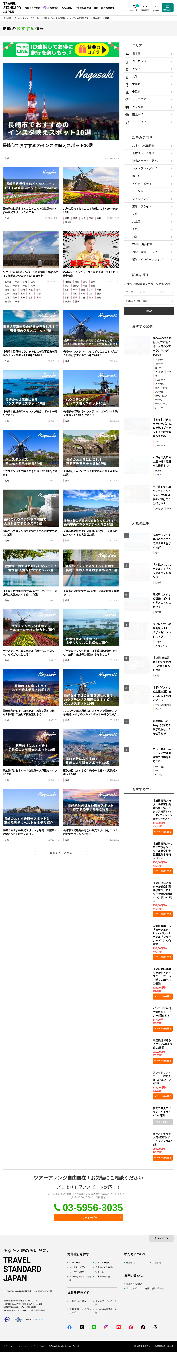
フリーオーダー (88, 1217)
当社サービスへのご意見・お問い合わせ (145, 1288)
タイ (157, 376)
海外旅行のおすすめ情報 (80, 1278)
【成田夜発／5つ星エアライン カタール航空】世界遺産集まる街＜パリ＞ (162, 851)
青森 (17, 281)
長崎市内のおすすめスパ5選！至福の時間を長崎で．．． (91, 592)
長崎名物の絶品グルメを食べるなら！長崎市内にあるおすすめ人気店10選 (90, 533)
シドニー (159, 407)
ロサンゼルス (161, 396)
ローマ (158, 368)
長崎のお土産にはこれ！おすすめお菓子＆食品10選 (90, 473)
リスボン (159, 774)
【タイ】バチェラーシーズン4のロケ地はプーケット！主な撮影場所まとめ (162, 428)
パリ (169, 372)
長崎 (7, 158)
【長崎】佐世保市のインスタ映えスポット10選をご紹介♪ (30, 413)
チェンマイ (160, 380)
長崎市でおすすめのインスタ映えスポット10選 (48, 145)
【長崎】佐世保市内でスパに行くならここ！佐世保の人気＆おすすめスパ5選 (30, 592)
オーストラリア (162, 404)
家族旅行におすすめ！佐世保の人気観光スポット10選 (30, 772)
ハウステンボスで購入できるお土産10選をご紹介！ (30, 473)
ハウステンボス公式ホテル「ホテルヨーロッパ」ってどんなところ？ (28, 652)
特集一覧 (99, 1272)
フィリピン (160, 384)
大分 (83, 218)
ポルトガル (160, 766)
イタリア (159, 360)
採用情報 (156, 1262)
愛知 (23, 289)
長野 (33, 285)
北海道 (8, 281)
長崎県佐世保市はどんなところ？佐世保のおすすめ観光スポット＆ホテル (30, 210)
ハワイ (158, 475)
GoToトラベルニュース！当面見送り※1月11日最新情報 (90, 274)
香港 (165, 388)
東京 (7, 285)
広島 (23, 293)
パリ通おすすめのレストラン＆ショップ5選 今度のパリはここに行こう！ (162, 495)
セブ (157, 388)
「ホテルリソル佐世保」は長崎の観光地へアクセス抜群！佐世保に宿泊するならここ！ (90, 652)
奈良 (38, 289)
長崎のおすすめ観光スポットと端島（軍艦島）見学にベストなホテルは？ (30, 832)
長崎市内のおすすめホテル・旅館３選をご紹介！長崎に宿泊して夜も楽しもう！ (28, 712)
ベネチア (159, 364)
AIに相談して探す (77, 1267)
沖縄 (17, 301)
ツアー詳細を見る (162, 832)
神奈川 (16, 285)
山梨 (7, 289)
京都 (7, 293)
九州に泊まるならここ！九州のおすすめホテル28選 (90, 210)
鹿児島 (68, 222)
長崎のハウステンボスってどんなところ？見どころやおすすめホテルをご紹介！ (90, 353)
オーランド (160, 400)
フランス (159, 372)
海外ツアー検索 (102, 1262)
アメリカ (159, 392)
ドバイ (158, 709)
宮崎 (99, 218)
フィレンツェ (161, 646)
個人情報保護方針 (142, 1346)
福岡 (67, 218)
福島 (33, 281)
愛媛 (38, 293)
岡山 (15, 293)
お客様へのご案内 (77, 1301)
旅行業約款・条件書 (164, 1346)
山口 (31, 293)
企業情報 (130, 1262)
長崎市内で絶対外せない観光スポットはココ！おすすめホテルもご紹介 (90, 832)
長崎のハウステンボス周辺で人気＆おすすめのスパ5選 (30, 533)
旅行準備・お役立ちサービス (80, 1311)
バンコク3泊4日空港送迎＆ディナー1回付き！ (162, 1012)
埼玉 (25, 285)
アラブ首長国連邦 (163, 705)
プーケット (160, 445)
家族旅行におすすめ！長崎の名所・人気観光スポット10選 (90, 772)
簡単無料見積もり (134, 1284)
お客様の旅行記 (102, 1276)
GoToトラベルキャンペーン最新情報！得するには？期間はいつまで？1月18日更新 (30, 274)
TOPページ (74, 1262)
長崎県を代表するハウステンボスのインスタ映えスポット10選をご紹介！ (90, 413)
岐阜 (15, 289)
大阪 (31, 289)
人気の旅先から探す (104, 1267)
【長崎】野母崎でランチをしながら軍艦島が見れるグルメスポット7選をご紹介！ (30, 353)
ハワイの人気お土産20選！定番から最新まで (162, 461)
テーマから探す (76, 1272)
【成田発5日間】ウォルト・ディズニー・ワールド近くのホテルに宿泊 (162, 976)
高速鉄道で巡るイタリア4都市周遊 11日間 (162, 1044)
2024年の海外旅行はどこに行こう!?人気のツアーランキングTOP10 (162, 346)
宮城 (25, 281)
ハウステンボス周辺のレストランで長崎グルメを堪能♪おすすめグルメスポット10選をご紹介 (90, 712)
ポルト (158, 770)
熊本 (91, 218)
